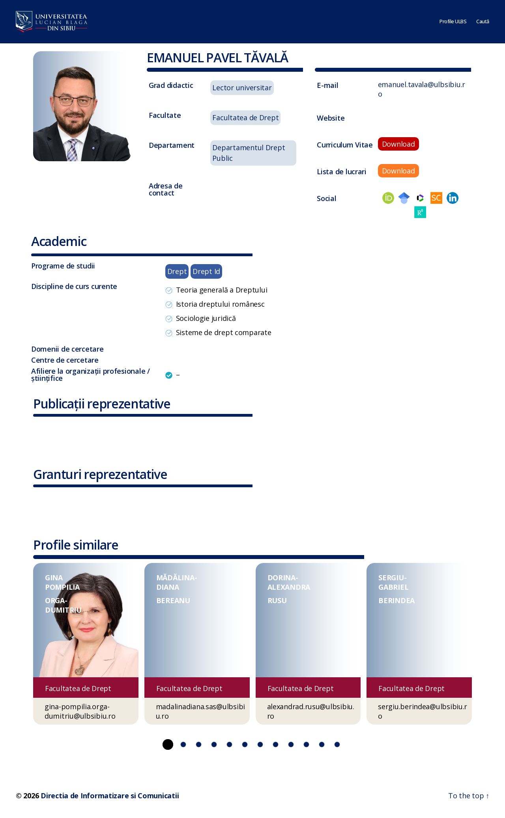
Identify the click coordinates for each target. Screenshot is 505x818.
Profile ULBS (453, 22)
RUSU (277, 600)
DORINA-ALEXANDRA (288, 582)
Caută (482, 22)
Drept (177, 271)
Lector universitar (241, 87)
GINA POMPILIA (62, 582)
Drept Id (206, 271)
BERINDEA (396, 600)
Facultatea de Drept (245, 117)
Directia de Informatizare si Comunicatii (110, 795)
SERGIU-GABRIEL (393, 582)
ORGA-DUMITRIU (63, 605)
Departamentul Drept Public (248, 153)
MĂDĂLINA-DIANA (176, 582)
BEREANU (173, 600)
